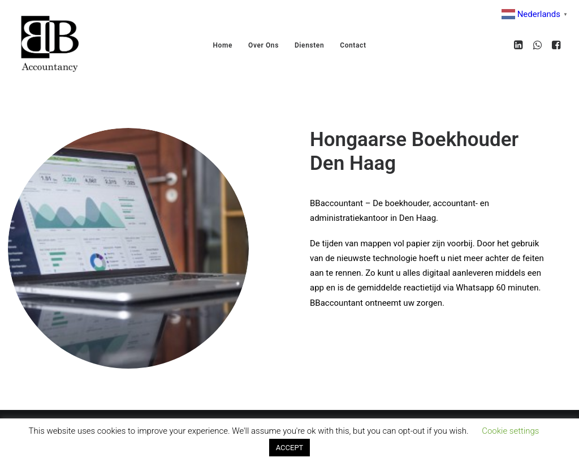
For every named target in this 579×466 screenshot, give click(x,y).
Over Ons (263, 45)
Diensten (309, 45)
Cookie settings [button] (510, 431)
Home (222, 45)
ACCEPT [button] (290, 447)
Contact (353, 45)
